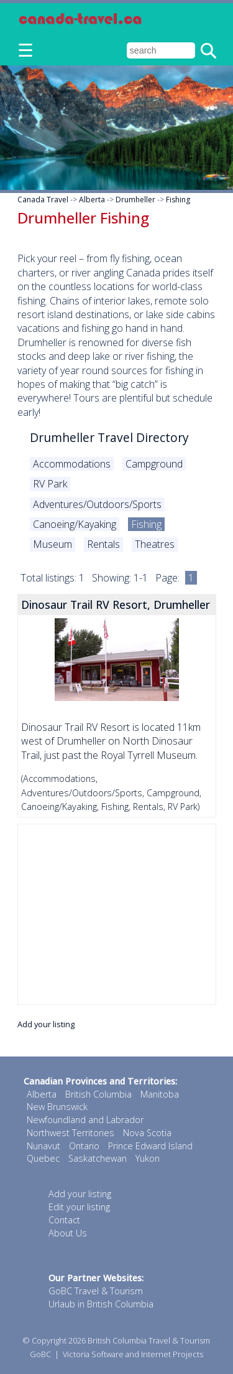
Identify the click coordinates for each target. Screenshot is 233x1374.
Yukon (147, 1158)
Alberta (92, 199)
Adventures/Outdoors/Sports (97, 504)
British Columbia (98, 1094)
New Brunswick (57, 1107)
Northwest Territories (70, 1133)
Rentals (103, 544)
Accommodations (72, 464)
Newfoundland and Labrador (85, 1120)
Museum (52, 544)
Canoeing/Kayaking (74, 524)
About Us (67, 1233)
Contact (64, 1220)
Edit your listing (79, 1207)
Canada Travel (42, 199)
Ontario (84, 1146)
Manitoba (159, 1094)
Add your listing (46, 1024)
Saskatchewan (97, 1158)
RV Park (50, 484)
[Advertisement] (117, 914)
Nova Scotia (147, 1133)
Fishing (178, 199)
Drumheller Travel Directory (109, 437)
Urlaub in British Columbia (100, 1304)
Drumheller (135, 199)
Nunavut (43, 1146)
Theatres (155, 544)
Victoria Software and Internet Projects (133, 1354)
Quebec (43, 1158)
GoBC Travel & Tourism (95, 1291)
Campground (154, 464)
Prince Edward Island (150, 1146)
